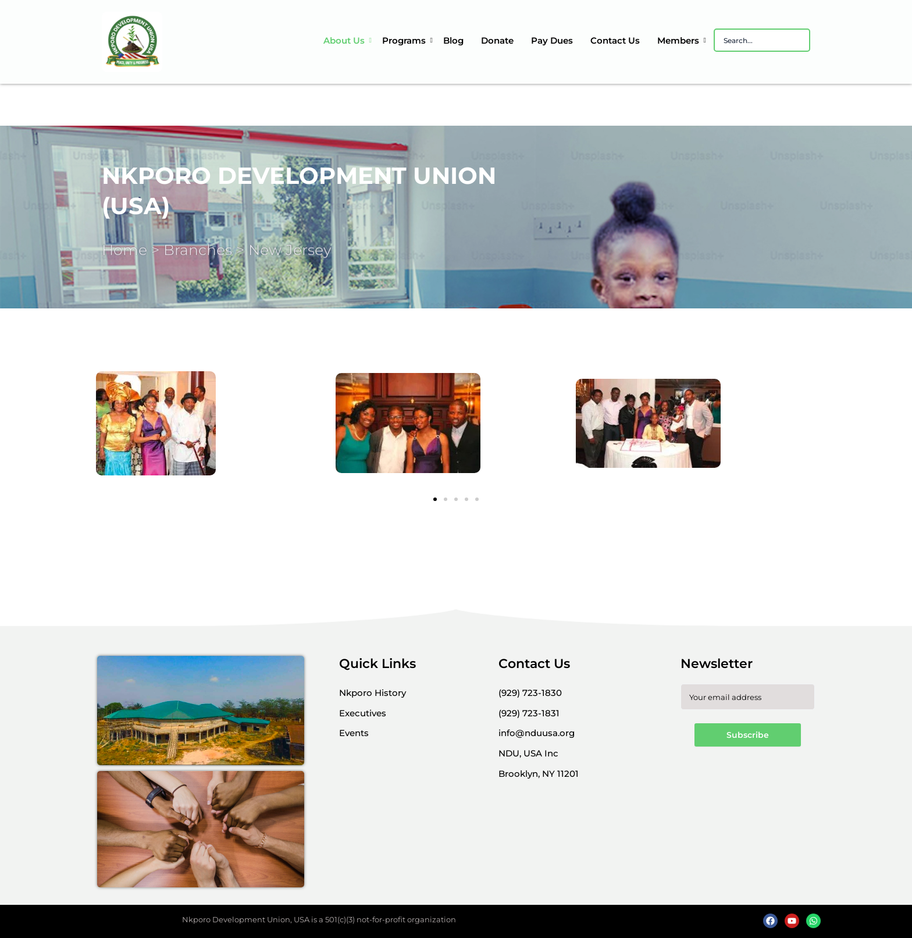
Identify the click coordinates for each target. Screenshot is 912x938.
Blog (453, 40)
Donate (497, 40)
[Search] (762, 40)
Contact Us (615, 40)
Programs (405, 40)
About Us (345, 40)
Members (679, 40)
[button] (435, 499)
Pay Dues (552, 40)
